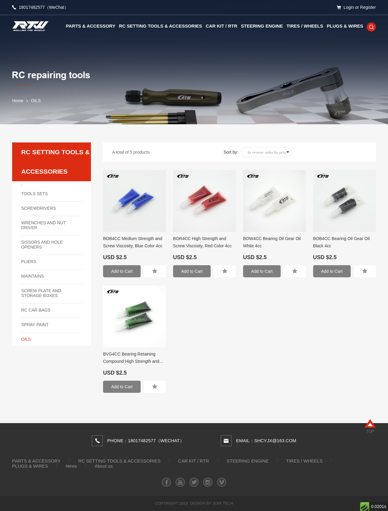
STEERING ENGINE (262, 25)
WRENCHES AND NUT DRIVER (43, 225)
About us (103, 466)
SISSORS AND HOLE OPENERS (42, 244)
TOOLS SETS (34, 193)
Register (368, 7)
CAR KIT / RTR (221, 25)
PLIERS (28, 261)
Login (348, 7)
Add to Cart (122, 271)
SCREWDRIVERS (38, 208)
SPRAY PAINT (34, 324)
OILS (36, 100)
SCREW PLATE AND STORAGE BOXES (41, 293)
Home (17, 100)
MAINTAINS (32, 276)
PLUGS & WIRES (345, 25)
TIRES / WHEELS (304, 25)
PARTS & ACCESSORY (90, 25)
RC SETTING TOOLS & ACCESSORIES (160, 25)
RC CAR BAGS (35, 310)
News (71, 466)
